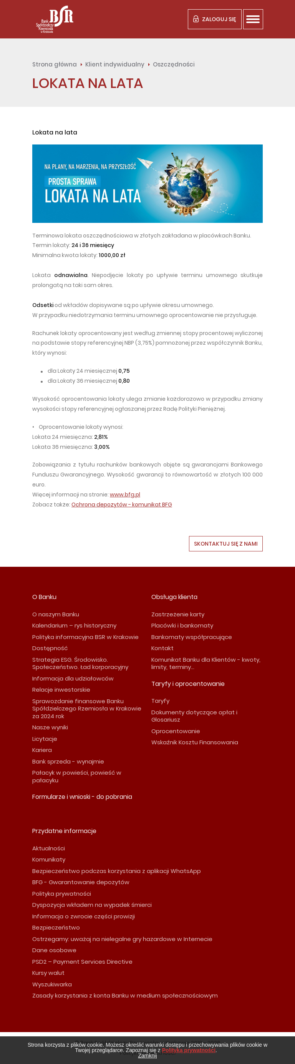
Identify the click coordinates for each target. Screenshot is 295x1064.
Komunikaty (48, 859)
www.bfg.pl (125, 494)
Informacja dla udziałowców (73, 678)
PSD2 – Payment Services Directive (82, 962)
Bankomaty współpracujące (191, 637)
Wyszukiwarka (52, 984)
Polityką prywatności (188, 1050)
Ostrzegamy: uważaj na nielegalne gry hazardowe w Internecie (122, 939)
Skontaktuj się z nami (226, 544)
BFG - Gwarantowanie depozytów (80, 882)
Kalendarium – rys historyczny (74, 625)
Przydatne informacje (64, 831)
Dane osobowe (54, 950)
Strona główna (54, 64)
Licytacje (44, 739)
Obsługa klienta (174, 597)
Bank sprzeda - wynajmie (68, 761)
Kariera (42, 750)
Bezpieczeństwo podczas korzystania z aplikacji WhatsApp (116, 871)
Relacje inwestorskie (61, 690)
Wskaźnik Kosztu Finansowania (194, 742)
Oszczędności (174, 64)
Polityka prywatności (61, 894)
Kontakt (162, 648)
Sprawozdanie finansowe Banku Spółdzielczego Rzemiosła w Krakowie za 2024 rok (86, 708)
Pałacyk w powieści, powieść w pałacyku (76, 776)
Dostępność (50, 648)
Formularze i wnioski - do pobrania (82, 796)
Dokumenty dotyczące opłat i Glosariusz (194, 716)
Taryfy (160, 701)
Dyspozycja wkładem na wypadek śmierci (92, 905)
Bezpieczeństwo (56, 927)
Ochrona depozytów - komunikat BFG (121, 504)
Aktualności (48, 848)
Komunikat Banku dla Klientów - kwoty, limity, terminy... (205, 663)
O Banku (44, 597)
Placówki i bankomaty (182, 625)
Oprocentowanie (175, 731)
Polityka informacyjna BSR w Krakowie (85, 637)
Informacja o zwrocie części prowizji (83, 916)
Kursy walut (48, 973)
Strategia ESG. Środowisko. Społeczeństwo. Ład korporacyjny (80, 663)
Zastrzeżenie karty (177, 614)
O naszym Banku (55, 614)
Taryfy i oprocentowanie (188, 683)
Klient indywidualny (114, 64)
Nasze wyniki (50, 727)
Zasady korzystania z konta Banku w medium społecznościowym (125, 995)
